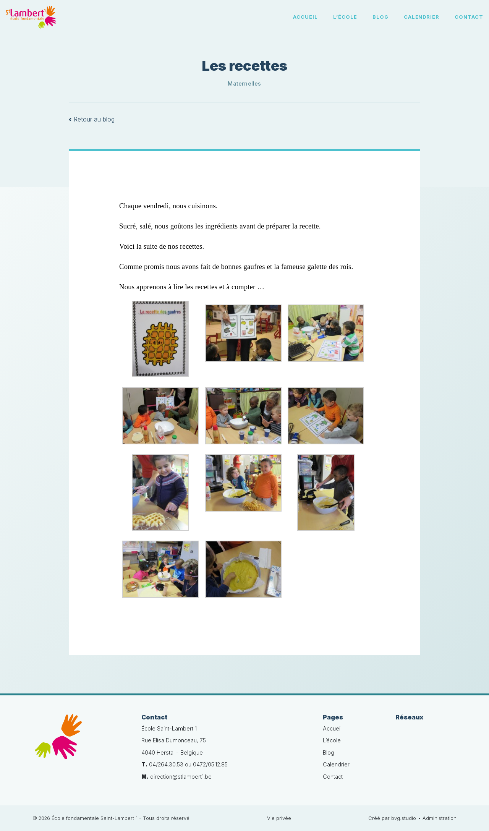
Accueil (305, 17)
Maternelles (244, 83)
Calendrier (422, 17)
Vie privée (279, 818)
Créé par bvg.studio (392, 818)
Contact (469, 17)
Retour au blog (92, 119)
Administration (440, 818)
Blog (380, 17)
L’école (345, 17)
